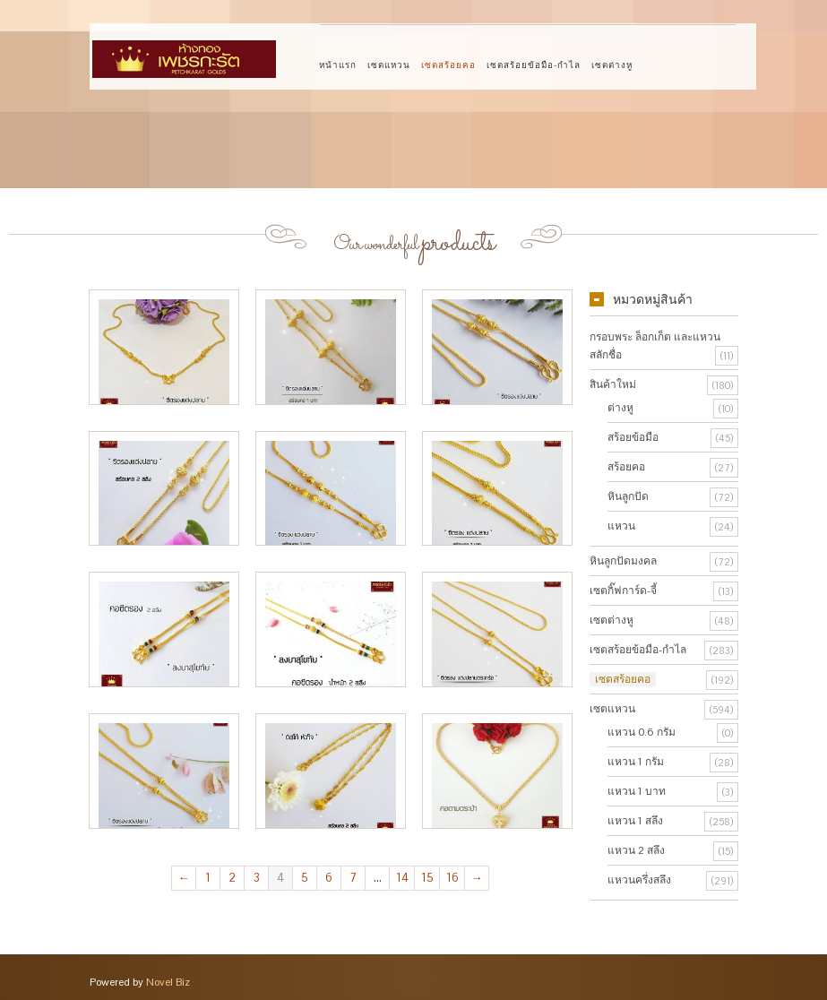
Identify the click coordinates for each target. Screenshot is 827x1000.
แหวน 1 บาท (636, 791)
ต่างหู (620, 408)
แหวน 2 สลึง (636, 850)
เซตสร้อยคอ (448, 65)
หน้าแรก (338, 65)
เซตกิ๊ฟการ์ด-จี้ (623, 590)
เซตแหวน (388, 65)
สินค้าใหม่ (613, 384)
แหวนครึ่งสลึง (639, 880)
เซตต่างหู (612, 65)
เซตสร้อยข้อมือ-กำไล (534, 65)
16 (452, 877)
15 (427, 877)
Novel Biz (168, 982)
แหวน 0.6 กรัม (641, 732)
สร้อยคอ (626, 467)
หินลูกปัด (628, 496)
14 (402, 877)
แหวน (621, 526)
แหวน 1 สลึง (635, 821)
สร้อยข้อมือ (633, 437)
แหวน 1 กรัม (635, 761)
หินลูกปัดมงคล (623, 561)
